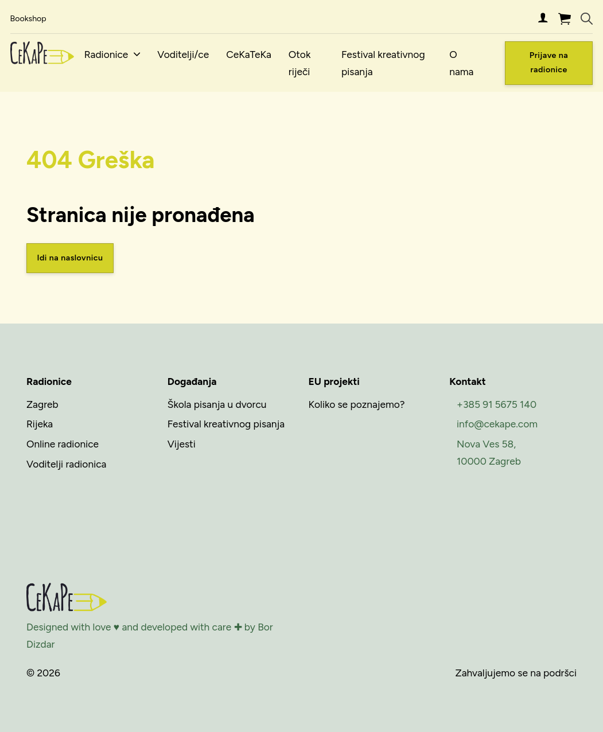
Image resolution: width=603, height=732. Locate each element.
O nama (461, 62)
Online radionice (62, 444)
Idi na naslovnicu (70, 258)
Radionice (106, 54)
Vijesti (182, 444)
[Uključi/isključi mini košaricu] (564, 18)
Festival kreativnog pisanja (383, 62)
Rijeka (39, 424)
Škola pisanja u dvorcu (217, 404)
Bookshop (28, 19)
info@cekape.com (497, 424)
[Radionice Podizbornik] (137, 54)
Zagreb (42, 404)
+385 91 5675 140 (496, 404)
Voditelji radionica (66, 464)
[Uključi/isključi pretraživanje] (587, 18)
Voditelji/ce (183, 54)
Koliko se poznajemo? (357, 404)
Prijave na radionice (549, 62)
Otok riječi (300, 62)
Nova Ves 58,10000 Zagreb (489, 452)
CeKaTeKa (248, 54)
